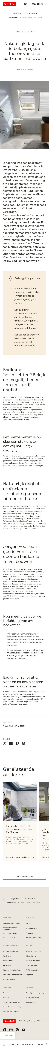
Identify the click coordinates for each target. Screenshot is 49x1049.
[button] (47, 1044)
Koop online (27, 1044)
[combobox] (26, 4)
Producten (14, 1044)
